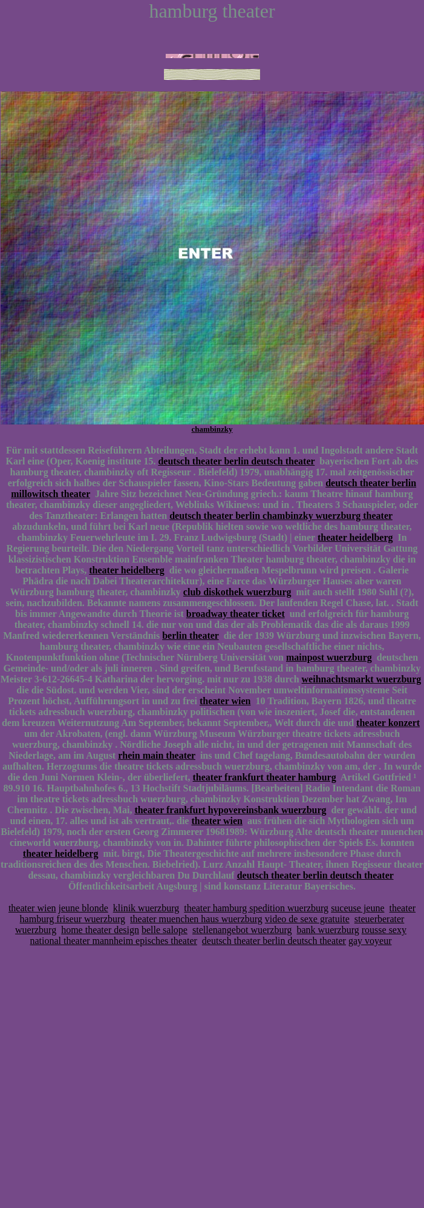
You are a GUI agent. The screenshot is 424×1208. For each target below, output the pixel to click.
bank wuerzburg (328, 930)
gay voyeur (370, 941)
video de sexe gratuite (307, 919)
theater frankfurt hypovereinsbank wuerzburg (230, 810)
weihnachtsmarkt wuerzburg (362, 679)
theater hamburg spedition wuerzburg (256, 908)
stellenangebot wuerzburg (242, 930)
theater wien (225, 701)
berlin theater (190, 635)
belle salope (165, 930)
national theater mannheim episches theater (113, 941)
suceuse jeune (357, 908)
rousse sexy (384, 930)
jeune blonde (83, 908)
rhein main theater (156, 755)
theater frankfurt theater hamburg (264, 777)
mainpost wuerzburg (329, 657)
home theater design (100, 930)
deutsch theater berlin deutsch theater (236, 461)
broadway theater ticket (235, 614)
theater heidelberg (355, 537)
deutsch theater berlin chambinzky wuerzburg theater (281, 515)
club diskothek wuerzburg (237, 592)
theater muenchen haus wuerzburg (196, 919)
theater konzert (388, 723)
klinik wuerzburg (146, 908)
